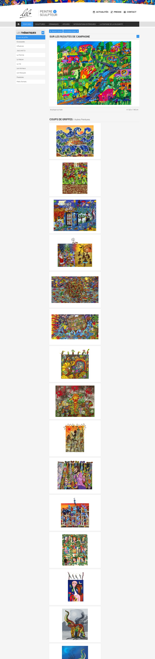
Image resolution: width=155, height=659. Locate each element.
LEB (62, 652)
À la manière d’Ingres (72, 31)
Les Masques (55, 629)
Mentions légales (131, 647)
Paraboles (66, 629)
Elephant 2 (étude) (57, 31)
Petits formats (78, 629)
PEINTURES (30, 25)
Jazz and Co (90, 624)
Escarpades (69, 624)
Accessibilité (133, 644)
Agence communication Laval (127, 649)
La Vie (119, 624)
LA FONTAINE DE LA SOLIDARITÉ (113, 25)
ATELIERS (68, 25)
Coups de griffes (57, 624)
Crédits (115, 649)
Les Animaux (127, 624)
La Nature (110, 624)
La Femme (100, 624)
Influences (79, 624)
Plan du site (133, 652)
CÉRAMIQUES (56, 25)
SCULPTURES (42, 25)
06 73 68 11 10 (61, 648)
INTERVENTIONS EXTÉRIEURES (87, 25)
